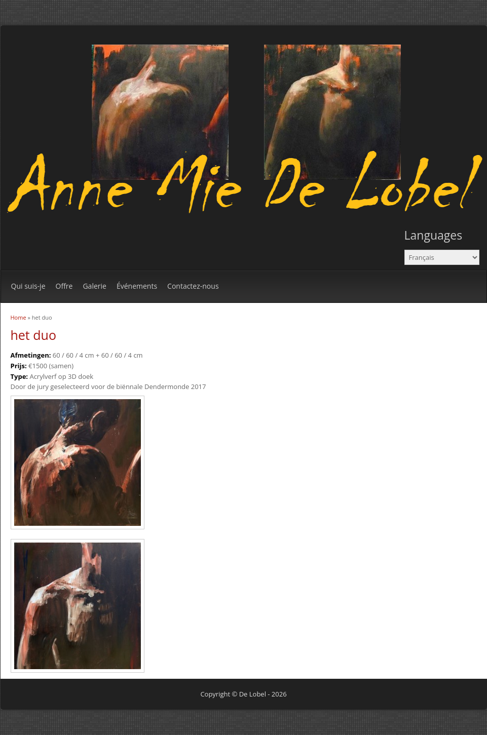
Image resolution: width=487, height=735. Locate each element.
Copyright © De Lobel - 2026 (243, 694)
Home (18, 317)
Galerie (94, 286)
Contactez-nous (193, 286)
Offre (64, 286)
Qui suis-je (28, 286)
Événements (137, 286)
